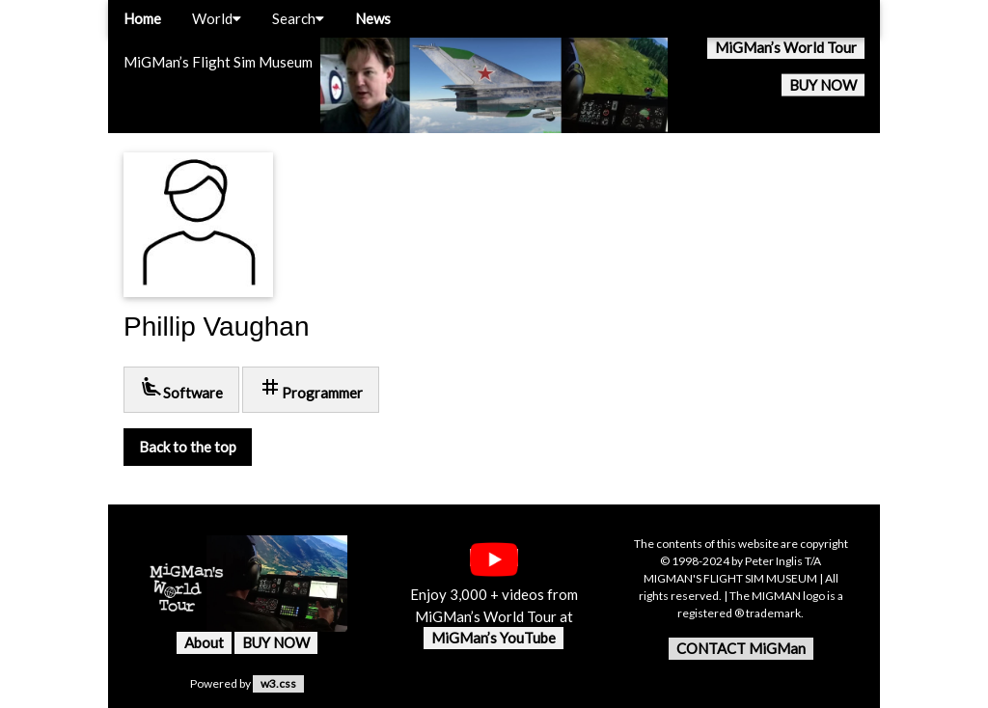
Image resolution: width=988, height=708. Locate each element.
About (204, 642)
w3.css (278, 683)
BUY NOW (823, 85)
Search (298, 18)
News (373, 18)
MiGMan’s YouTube (493, 637)
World (216, 18)
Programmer (311, 388)
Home (142, 18)
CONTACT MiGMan (741, 648)
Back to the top (187, 446)
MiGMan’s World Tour (786, 47)
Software (181, 388)
